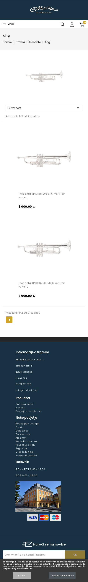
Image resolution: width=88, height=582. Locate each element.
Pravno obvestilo (26, 455)
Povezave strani (26, 444)
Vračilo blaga (24, 451)
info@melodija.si (26, 390)
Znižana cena (24, 404)
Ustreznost (44, 108)
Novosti (20, 407)
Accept (21, 575)
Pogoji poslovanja (27, 423)
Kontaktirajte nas (27, 441)
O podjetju (22, 430)
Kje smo (21, 437)
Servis (19, 427)
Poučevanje (23, 434)
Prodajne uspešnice (28, 411)
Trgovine (21, 448)
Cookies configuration (62, 575)
